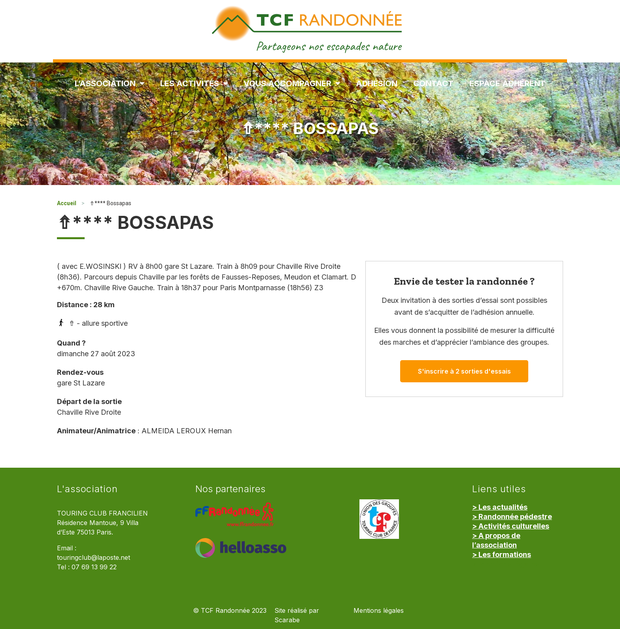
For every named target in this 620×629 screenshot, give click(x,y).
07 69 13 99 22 (94, 567)
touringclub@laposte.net (93, 557)
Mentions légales (378, 610)
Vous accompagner (292, 83)
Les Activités (194, 83)
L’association (109, 83)
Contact (433, 83)
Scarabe (287, 620)
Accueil (66, 203)
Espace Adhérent (507, 83)
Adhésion (376, 83)
